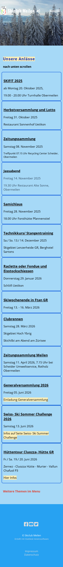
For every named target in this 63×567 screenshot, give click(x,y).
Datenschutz (31, 554)
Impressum (31, 551)
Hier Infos (10, 478)
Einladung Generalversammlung (26, 399)
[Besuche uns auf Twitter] (36, 524)
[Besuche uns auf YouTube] (31, 524)
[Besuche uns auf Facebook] (26, 524)
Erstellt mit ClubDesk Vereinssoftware (32, 539)
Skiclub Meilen (21, 11)
